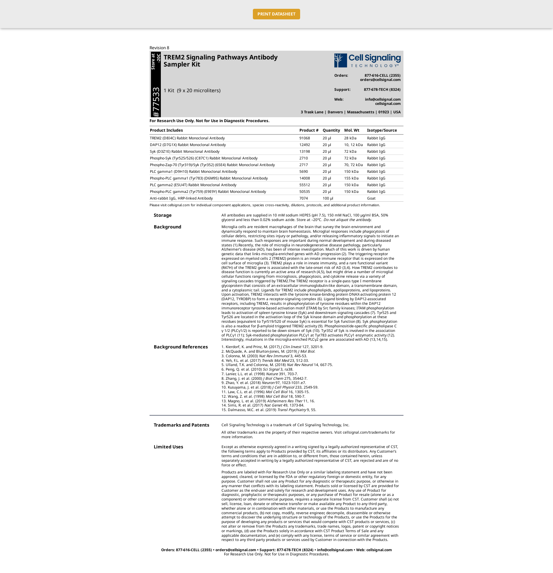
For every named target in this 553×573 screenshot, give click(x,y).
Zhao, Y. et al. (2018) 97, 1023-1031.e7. (266, 382)
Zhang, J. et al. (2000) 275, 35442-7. (267, 378)
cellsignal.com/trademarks (366, 432)
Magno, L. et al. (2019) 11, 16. (271, 400)
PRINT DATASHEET (276, 14)
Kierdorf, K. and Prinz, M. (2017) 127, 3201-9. (274, 346)
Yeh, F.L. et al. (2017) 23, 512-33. (267, 360)
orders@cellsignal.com (380, 79)
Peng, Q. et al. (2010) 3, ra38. (259, 369)
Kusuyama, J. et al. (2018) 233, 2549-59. (273, 387)
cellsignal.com (388, 103)
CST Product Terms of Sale (346, 530)
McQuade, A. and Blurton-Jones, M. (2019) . (270, 351)
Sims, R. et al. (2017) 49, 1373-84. (266, 405)
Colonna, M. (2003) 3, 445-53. (266, 355)
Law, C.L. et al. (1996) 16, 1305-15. (269, 391)
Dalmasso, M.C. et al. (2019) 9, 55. (272, 409)
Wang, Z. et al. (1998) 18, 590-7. (266, 396)
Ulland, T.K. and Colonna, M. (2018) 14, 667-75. (279, 364)
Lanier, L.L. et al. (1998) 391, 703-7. (262, 373)
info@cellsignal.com (383, 99)
